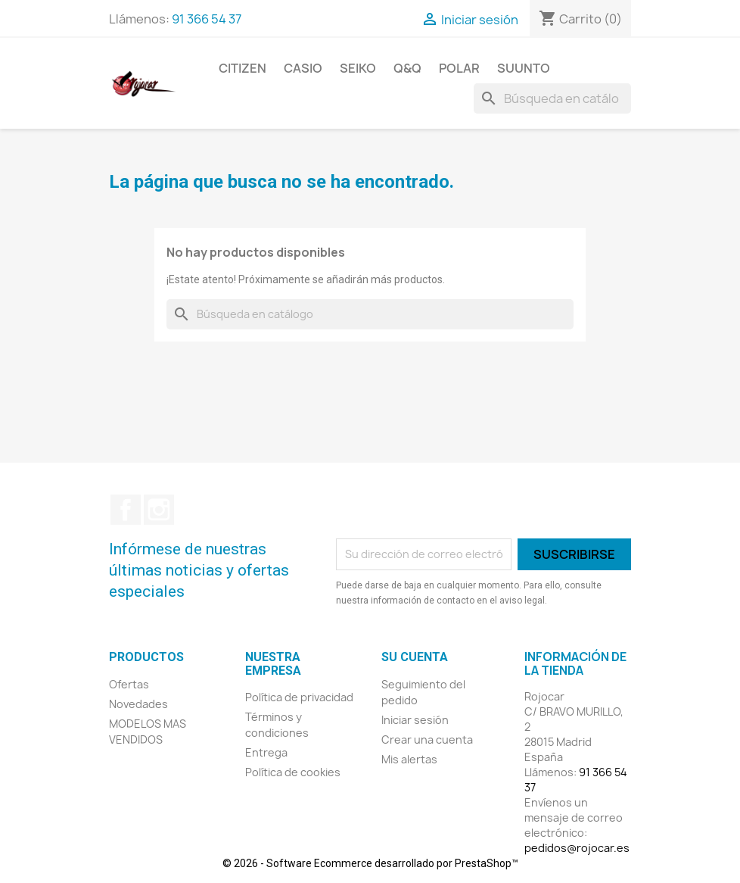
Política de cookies (292, 772)
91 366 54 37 (206, 19)
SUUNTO (523, 68)
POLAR (459, 68)
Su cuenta (414, 657)
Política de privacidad (299, 697)
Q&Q (407, 68)
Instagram (159, 510)
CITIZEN (242, 68)
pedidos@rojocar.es (577, 848)
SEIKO (358, 68)
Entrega (266, 752)
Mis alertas (409, 759)
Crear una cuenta (427, 739)
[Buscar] (552, 98)
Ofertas (129, 684)
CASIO (303, 68)
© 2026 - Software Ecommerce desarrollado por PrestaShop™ (370, 863)
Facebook (125, 510)
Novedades (138, 704)
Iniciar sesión (415, 720)
